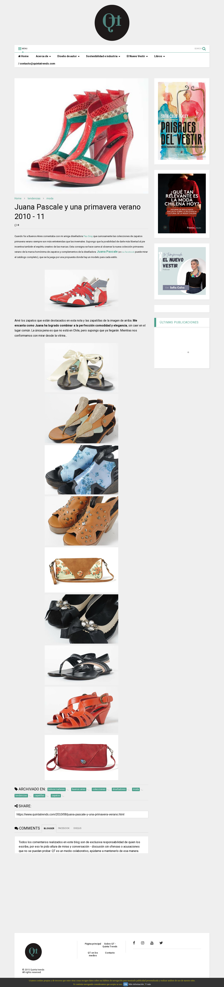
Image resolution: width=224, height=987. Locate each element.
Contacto (110, 953)
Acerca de (43, 56)
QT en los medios (93, 954)
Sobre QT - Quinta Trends (109, 945)
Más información (136, 984)
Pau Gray (88, 236)
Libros (159, 56)
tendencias (34, 198)
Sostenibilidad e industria (103, 56)
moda (50, 198)
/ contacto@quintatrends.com (36, 63)
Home (23, 56)
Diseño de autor (68, 56)
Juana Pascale (107, 251)
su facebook (128, 252)
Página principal (93, 944)
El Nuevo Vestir (137, 56)
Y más (148, 984)
